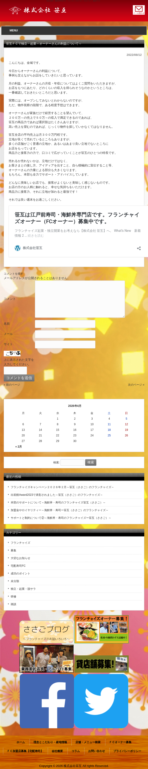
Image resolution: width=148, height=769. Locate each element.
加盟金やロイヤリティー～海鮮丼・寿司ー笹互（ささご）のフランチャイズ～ (59, 510)
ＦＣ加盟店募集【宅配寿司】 (25, 751)
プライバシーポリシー (127, 751)
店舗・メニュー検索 (88, 742)
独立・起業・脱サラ (23, 588)
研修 (13, 596)
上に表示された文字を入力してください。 (19, 362)
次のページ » (136, 384)
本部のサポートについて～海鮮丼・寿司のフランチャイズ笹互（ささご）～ (58, 502)
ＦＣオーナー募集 (120, 742)
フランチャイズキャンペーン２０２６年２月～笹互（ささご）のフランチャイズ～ (62, 487)
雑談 (13, 604)
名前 (7, 323)
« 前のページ (12, 384)
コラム (75, 751)
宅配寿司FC (18, 565)
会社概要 (57, 751)
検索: (56, 462)
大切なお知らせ (20, 558)
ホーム (21, 742)
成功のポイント (20, 573)
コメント (10, 298)
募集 (13, 550)
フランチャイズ (20, 542)
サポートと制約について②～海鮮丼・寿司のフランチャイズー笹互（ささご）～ (61, 517)
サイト (8, 344)
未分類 (15, 581)
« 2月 (18, 446)
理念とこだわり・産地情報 (50, 742)
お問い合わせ (96, 751)
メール (8, 334)
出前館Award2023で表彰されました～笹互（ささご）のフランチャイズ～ (57, 494)
